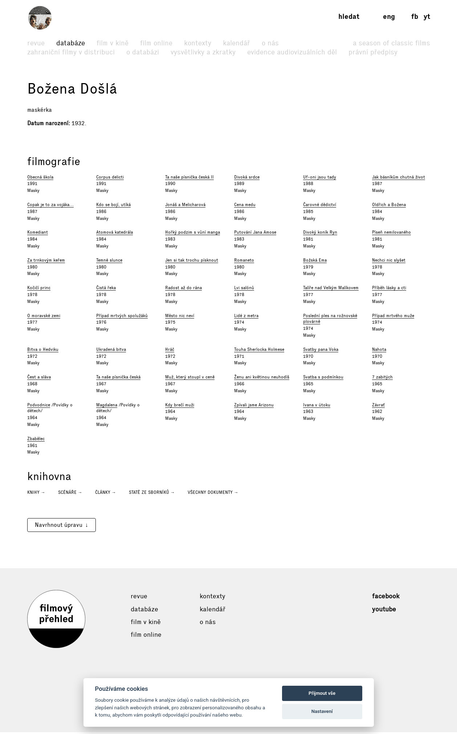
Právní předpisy (372, 52)
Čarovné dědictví (319, 206)
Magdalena (106, 406)
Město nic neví (179, 317)
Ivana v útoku (316, 406)
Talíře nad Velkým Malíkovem (331, 289)
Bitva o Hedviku (42, 350)
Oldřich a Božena (389, 206)
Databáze (70, 43)
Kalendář (236, 43)
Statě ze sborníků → (152, 494)
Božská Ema (315, 261)
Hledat (348, 16)
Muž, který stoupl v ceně (190, 378)
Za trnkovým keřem (46, 261)
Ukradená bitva (111, 350)
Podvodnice (38, 406)
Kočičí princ (38, 289)
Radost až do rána (183, 289)
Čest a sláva (39, 378)
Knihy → (36, 494)
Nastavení (322, 711)
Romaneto (244, 261)
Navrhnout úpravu (58, 526)
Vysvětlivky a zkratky (203, 52)
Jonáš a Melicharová (185, 206)
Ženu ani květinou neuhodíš (261, 378)
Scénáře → (70, 494)
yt (427, 16)
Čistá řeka (106, 289)
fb (414, 16)
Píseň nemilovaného (391, 234)
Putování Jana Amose (255, 234)
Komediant (37, 234)
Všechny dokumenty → (213, 494)
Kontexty (197, 43)
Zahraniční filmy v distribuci (71, 52)
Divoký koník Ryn (320, 234)
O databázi (142, 52)
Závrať (378, 406)
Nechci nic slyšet (388, 261)
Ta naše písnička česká (118, 378)
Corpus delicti (110, 178)
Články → (105, 494)
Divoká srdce (247, 178)
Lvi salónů (244, 289)
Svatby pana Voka (320, 350)
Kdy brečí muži (179, 406)
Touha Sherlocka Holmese (259, 350)
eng (389, 16)
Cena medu (245, 206)
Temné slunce (109, 261)
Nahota (379, 350)
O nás (270, 43)
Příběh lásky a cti (389, 289)
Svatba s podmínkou (323, 378)
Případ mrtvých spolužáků (122, 317)
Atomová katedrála (114, 234)
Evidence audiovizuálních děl (292, 52)
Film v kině (112, 43)
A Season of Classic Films (391, 43)
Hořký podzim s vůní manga (192, 234)
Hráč (169, 350)
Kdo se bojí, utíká (113, 206)
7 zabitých (382, 378)
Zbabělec (36, 440)
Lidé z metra (246, 317)
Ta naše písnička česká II (189, 178)
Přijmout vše (322, 693)
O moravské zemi (43, 317)
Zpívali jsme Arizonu (254, 406)
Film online (156, 43)
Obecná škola (40, 178)
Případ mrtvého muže (393, 317)
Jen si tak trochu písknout (191, 261)
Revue (36, 43)
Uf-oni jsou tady (319, 178)
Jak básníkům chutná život (398, 178)
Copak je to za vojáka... (50, 206)
